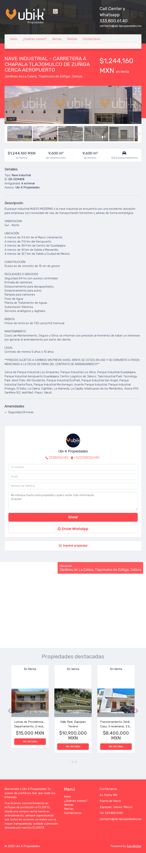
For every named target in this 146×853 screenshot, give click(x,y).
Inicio (13, 39)
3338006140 (58, 457)
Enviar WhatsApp (73, 529)
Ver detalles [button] (30, 741)
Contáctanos (91, 39)
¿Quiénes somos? (34, 39)
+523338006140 (86, 457)
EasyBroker (134, 846)
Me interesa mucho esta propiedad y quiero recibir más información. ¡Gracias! (73, 501)
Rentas (72, 39)
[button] (8, 711)
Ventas (57, 39)
